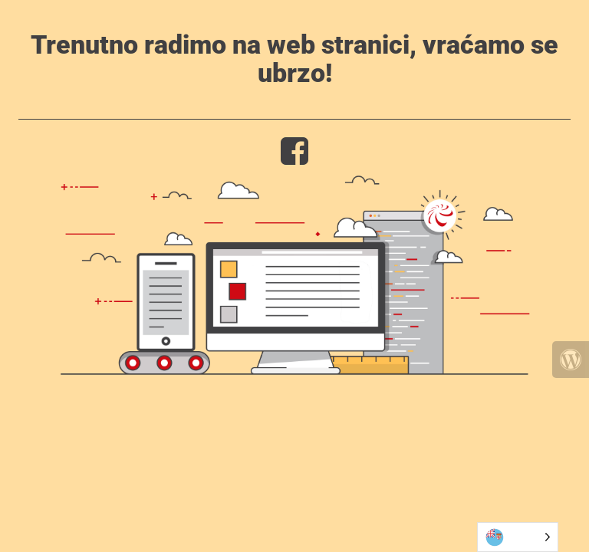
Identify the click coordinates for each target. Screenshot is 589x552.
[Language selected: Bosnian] (517, 537)
